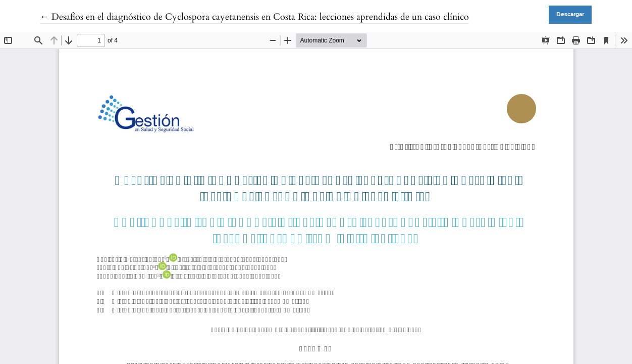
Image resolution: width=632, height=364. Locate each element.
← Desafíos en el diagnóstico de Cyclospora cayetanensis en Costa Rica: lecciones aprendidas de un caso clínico (254, 17)
